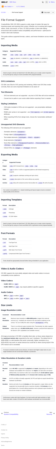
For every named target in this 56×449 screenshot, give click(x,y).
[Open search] (46, 2)
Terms (2, 444)
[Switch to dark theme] (42, 2)
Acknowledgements (6, 440)
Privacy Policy (5, 436)
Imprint (3, 432)
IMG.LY (4, 423)
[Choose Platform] (7, 6)
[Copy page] (45, 12)
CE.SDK (3, 12)
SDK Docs (12, 2)
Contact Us (4, 428)
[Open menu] (53, 12)
